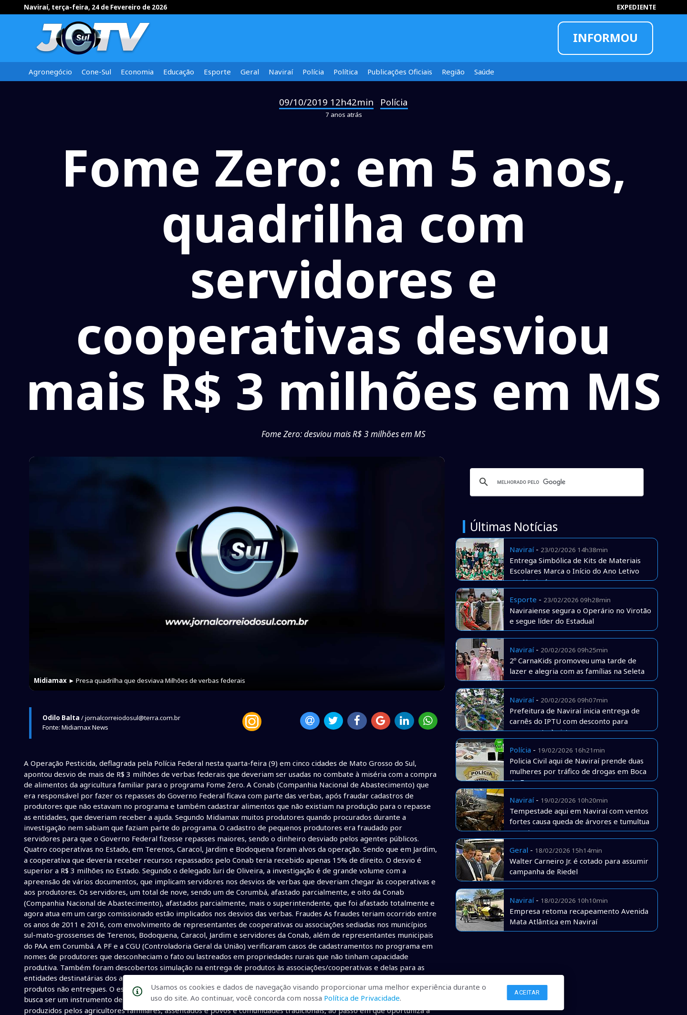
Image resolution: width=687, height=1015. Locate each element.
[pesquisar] (555, 482)
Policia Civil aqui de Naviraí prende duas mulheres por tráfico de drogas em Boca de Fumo (578, 771)
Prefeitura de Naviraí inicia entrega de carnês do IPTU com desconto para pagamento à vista (575, 721)
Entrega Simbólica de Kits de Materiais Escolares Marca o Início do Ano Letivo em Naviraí (575, 570)
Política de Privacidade (362, 998)
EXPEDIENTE (636, 7)
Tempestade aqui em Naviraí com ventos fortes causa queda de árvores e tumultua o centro (579, 821)
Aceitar (527, 992)
